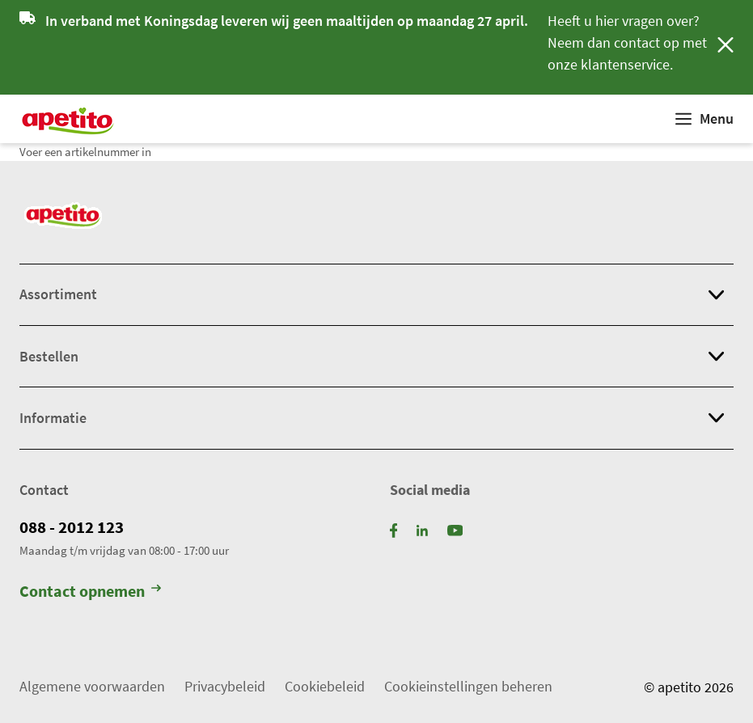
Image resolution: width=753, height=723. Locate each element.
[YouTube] (455, 529)
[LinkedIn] (422, 529)
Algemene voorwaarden (92, 686)
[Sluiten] (725, 47)
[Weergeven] (704, 119)
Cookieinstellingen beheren (468, 686)
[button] (376, 294)
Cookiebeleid (325, 686)
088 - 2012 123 (71, 527)
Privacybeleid (224, 686)
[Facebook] (394, 529)
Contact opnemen (90, 591)
